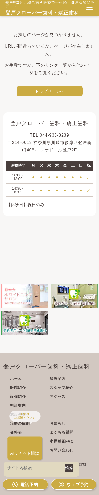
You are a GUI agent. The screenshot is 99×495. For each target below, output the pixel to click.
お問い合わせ (61, 450)
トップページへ (49, 91)
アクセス (57, 396)
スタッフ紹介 (61, 387)
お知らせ (57, 423)
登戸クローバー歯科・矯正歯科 (42, 13)
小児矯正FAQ (62, 441)
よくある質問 (61, 432)
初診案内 (18, 405)
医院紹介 (18, 387)
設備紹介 (18, 396)
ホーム (16, 379)
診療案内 (57, 379)
